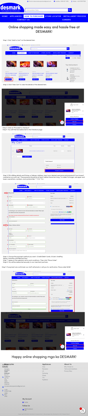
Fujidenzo (45, 379)
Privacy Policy (68, 371)
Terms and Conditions (70, 369)
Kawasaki (7, 373)
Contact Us (23, 20)
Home (5, 16)
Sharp (44, 375)
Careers (66, 20)
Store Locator (53, 16)
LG (43, 371)
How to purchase (34, 16)
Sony (43, 367)
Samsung (45, 373)
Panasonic (45, 369)
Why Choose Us (68, 367)
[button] (16, 16)
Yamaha (6, 369)
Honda (6, 367)
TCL (43, 377)
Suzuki (6, 371)
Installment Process (74, 16)
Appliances (16, 16)
